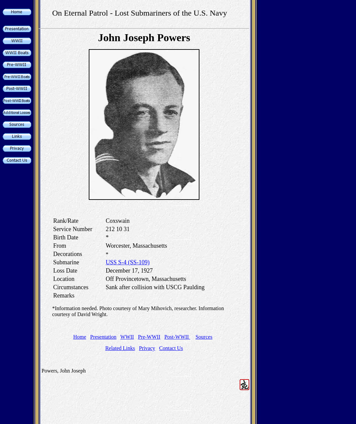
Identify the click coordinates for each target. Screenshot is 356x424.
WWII (127, 337)
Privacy (147, 348)
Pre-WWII (149, 337)
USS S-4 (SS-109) (128, 262)
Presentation (103, 337)
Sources (203, 337)
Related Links (120, 348)
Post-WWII (177, 337)
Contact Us (171, 348)
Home (79, 337)
